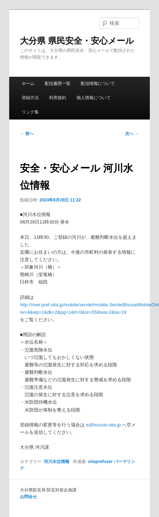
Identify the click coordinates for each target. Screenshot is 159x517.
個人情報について (93, 97)
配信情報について (98, 83)
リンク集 (30, 111)
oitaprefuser (100, 461)
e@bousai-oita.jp (103, 424)
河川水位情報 (56, 461)
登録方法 (30, 97)
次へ (132, 133)
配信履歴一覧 (57, 83)
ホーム (28, 83)
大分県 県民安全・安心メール (77, 40)
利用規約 (57, 97)
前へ (27, 133)
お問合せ (28, 496)
